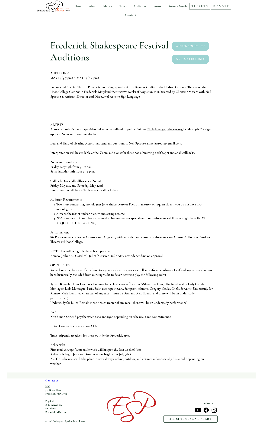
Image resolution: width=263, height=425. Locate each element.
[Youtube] (198, 410)
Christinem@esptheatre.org (165, 129)
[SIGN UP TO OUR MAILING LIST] (190, 419)
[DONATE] (221, 6)
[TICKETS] (200, 6)
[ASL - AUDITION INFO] (190, 59)
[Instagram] (214, 410)
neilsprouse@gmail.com (165, 143)
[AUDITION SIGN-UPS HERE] (190, 46)
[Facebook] (206, 410)
